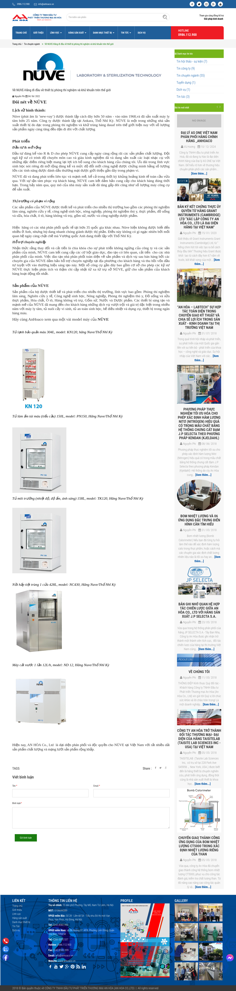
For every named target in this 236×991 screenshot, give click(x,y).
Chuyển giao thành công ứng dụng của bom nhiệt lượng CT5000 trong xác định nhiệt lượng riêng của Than (199, 846)
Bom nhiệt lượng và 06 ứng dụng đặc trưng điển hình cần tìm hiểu (199, 520)
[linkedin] (84, 967)
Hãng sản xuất (76, 32)
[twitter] (199, 4)
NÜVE (40, 101)
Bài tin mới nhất (182, 107)
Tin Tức (125, 32)
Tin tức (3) (183, 96)
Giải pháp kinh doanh (213, 19)
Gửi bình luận (26, 837)
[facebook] (192, 4)
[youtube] (220, 4)
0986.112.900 (23, 4)
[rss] (78, 967)
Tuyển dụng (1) (186, 82)
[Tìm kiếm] (165, 17)
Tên (14, 786)
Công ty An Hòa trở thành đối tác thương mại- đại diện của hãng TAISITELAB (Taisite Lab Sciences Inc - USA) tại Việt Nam (199, 739)
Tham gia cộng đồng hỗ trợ (211, 15)
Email (96, 786)
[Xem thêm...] (199, 173)
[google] (213, 4)
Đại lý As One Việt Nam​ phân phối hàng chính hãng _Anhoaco (199, 137)
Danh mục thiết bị (102, 32)
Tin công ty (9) (186, 68)
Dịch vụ (142, 32)
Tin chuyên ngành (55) (191, 75)
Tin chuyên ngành (32, 44)
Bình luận (17, 803)
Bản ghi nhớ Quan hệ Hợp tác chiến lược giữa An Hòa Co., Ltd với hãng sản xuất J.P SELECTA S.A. (199, 610)
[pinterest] (73, 967)
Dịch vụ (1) (183, 89)
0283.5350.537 (60, 939)
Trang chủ (21, 32)
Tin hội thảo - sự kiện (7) (192, 61)
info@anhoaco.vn (46, 4)
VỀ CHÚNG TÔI (199, 672)
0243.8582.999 (60, 924)
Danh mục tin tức (184, 53)
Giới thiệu (38, 32)
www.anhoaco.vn (66, 961)
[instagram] (206, 4)
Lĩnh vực (55, 32)
